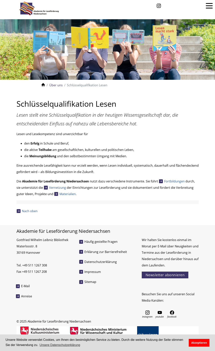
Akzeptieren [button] (199, 342)
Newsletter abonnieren (165, 275)
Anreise (26, 296)
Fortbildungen (174, 181)
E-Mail (25, 286)
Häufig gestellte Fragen (101, 242)
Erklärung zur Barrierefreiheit (105, 252)
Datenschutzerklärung (100, 262)
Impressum (92, 272)
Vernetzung (57, 187)
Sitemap (90, 282)
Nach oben (30, 211)
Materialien (67, 194)
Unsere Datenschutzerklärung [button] (60, 345)
